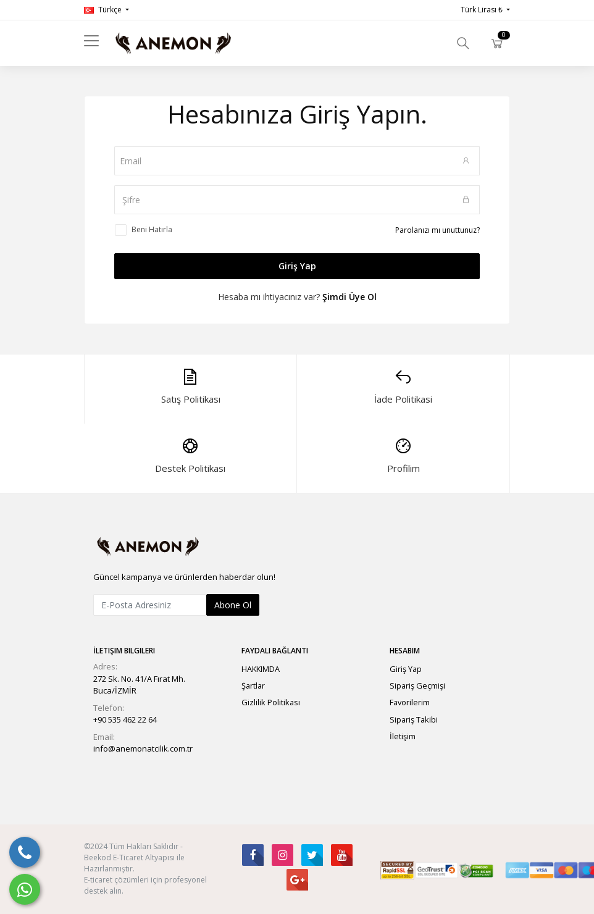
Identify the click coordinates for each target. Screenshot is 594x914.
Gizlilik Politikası (270, 702)
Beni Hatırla (152, 229)
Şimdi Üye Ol (349, 297)
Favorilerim (410, 702)
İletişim (403, 736)
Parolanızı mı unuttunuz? (437, 230)
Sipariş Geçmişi (417, 685)
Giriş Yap (297, 266)
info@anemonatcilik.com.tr (143, 748)
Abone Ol (232, 605)
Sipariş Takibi (414, 719)
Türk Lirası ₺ (482, 9)
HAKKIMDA (260, 668)
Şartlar (253, 685)
